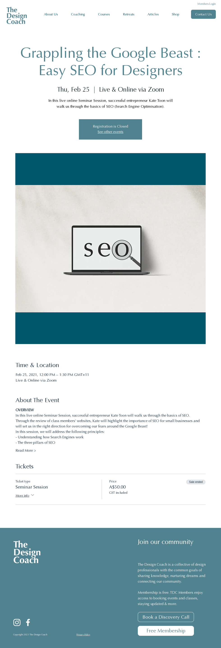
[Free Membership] (166, 631)
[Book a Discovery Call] (166, 617)
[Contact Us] (203, 14)
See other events (110, 132)
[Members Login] (203, 4)
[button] (81, 14)
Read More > (26, 451)
